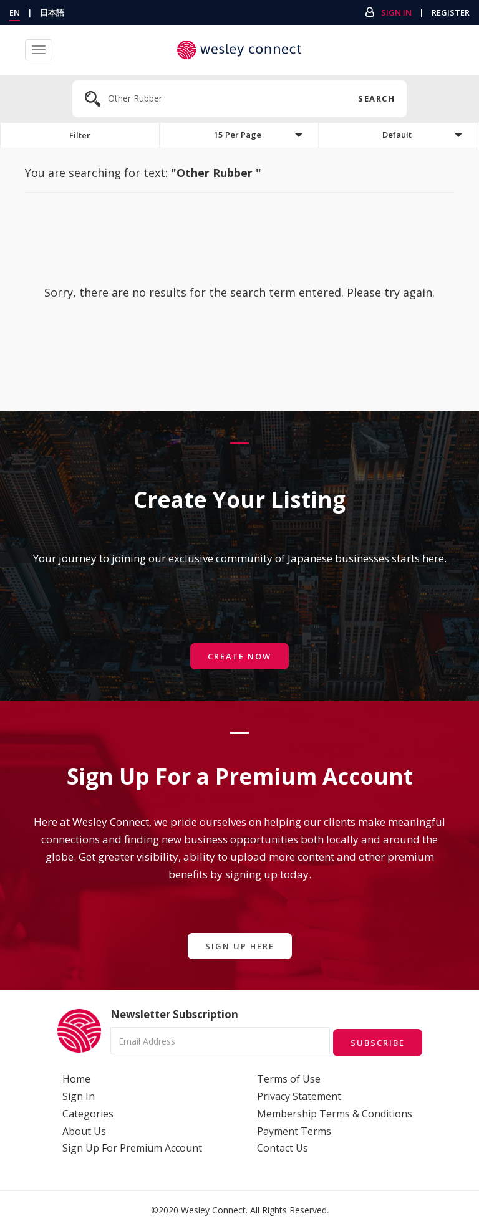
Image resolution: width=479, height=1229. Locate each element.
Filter (80, 135)
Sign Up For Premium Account (132, 1147)
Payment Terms (294, 1130)
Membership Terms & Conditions (334, 1113)
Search (376, 98)
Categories (88, 1113)
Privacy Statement (299, 1095)
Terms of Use (289, 1078)
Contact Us (282, 1147)
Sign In (396, 12)
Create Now (239, 656)
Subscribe (376, 1042)
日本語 (52, 12)
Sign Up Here (239, 946)
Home (76, 1078)
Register (451, 12)
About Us (84, 1130)
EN (14, 12)
